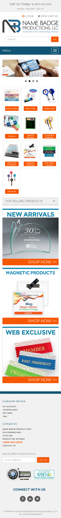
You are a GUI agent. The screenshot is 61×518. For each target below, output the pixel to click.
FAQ (5, 416)
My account (9, 406)
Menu (6, 50)
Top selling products (24, 201)
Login (28, 16)
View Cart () (48, 16)
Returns (7, 413)
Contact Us (9, 446)
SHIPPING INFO (10, 410)
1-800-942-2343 (41, 4)
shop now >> (42, 262)
